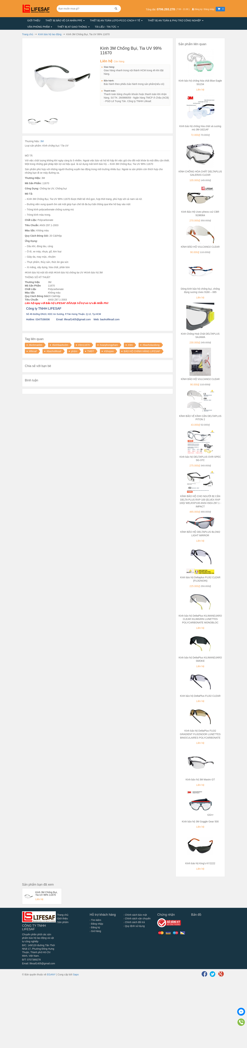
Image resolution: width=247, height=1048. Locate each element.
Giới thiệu (33, 20)
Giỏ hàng (95, 931)
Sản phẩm (62, 922)
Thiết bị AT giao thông (73, 26)
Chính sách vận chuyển (137, 918)
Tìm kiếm (95, 920)
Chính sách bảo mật (135, 914)
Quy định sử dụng (134, 926)
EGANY (51, 974)
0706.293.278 (166, 9)
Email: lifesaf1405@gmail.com (38, 963)
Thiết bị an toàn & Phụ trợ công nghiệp (175, 20)
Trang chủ (62, 914)
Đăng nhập (96, 923)
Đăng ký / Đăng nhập (203, 9)
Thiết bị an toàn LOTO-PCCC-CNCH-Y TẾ (116, 20)
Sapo (76, 974)
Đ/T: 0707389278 (31, 959)
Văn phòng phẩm (39, 26)
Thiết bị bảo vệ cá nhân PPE (65, 20)
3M (42, 141)
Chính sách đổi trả (134, 922)
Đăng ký (95, 927)
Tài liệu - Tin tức (107, 26)
